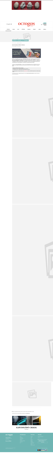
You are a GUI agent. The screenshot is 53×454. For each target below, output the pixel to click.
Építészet (8, 29)
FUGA (15, 411)
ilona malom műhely (25, 411)
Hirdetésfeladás (21, 438)
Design (14, 29)
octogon (33, 411)
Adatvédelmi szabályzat (22, 440)
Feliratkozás (42, 442)
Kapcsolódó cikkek (26, 427)
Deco (18, 29)
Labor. (39, 29)
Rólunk (20, 436)
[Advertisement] (26, 16)
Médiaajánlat (21, 437)
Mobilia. (44, 29)
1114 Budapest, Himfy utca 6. (9, 438)
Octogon (16, 46)
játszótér (13, 411)
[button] (41, 24)
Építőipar (23, 29)
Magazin (29, 29)
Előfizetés (21, 439)
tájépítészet (30, 411)
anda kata (21, 411)
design (28, 411)
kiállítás (19, 411)
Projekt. (34, 29)
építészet (17, 411)
